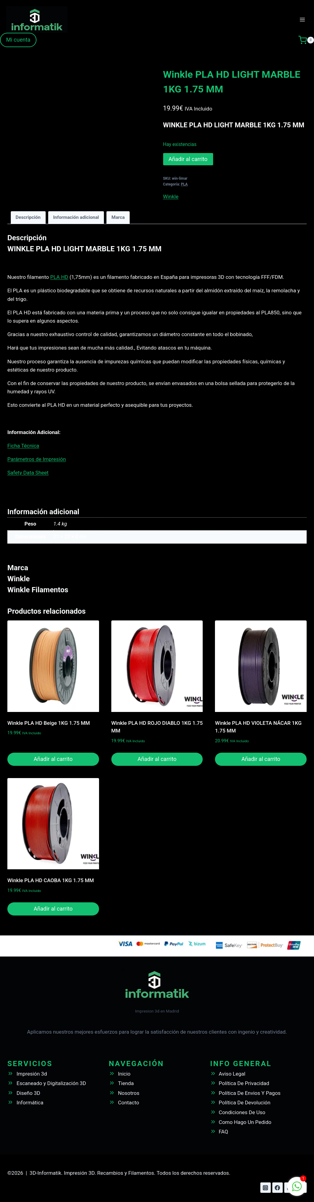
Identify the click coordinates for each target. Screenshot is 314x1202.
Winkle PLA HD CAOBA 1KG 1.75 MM (50, 880)
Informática (30, 1102)
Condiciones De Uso (242, 1112)
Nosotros (129, 1093)
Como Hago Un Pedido (245, 1122)
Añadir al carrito (188, 159)
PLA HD (59, 277)
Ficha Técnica (23, 446)
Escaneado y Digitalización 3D (51, 1083)
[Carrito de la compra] (306, 40)
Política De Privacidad (244, 1083)
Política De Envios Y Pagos (250, 1093)
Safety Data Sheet (27, 473)
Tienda (126, 1083)
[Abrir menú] (302, 19)
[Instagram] (265, 1187)
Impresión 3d (32, 1074)
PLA (184, 184)
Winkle (170, 196)
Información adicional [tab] (76, 217)
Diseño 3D (28, 1093)
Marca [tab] (117, 217)
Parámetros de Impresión (36, 459)
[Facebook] (277, 1187)
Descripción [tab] (28, 217)
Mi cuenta (18, 39)
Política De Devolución (244, 1102)
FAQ (223, 1132)
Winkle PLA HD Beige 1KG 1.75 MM (48, 723)
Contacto (128, 1102)
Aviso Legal (232, 1074)
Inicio (124, 1074)
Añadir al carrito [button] (53, 759)
